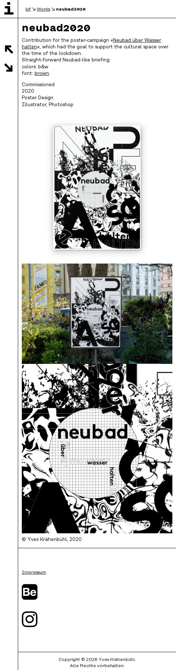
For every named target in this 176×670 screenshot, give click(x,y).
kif (28, 9)
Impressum (34, 572)
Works (43, 9)
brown (42, 73)
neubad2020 (70, 9)
